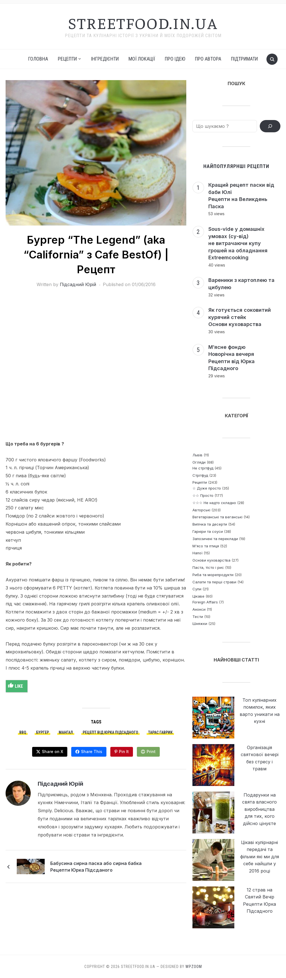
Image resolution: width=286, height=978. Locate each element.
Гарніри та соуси (207, 531)
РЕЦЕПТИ (67, 59)
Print (151, 751)
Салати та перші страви (214, 582)
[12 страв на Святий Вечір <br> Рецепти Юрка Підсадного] (213, 907)
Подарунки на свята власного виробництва (259, 802)
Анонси (199, 609)
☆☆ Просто (202, 495)
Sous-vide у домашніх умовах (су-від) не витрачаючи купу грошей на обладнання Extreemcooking (238, 243)
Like (15, 685)
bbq (22, 732)
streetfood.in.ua (143, 22)
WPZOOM (193, 966)
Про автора (208, 59)
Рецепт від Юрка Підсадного (110, 732)
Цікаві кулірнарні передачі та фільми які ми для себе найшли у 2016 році (259, 857)
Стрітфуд (200, 475)
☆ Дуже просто (206, 488)
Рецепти (199, 482)
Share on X (52, 751)
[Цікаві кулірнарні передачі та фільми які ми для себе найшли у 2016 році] (213, 860)
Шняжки (199, 623)
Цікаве (198, 596)
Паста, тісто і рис (208, 567)
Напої (197, 553)
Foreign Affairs (205, 602)
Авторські (201, 510)
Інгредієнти (105, 59)
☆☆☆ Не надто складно (214, 502)
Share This (91, 751)
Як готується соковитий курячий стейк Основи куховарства (239, 317)
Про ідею (175, 59)
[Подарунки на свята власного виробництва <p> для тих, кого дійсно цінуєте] (213, 812)
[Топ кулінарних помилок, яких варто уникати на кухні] (213, 718)
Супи (196, 589)
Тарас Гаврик (160, 732)
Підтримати (244, 59)
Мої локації (141, 59)
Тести (197, 616)
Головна (38, 59)
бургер (42, 732)
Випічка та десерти (209, 524)
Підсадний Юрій (78, 284)
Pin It (124, 751)
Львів (197, 455)
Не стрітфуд (202, 468)
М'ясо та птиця (205, 546)
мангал (66, 732)
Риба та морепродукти (212, 574)
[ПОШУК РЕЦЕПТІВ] (270, 126)
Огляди (199, 462)
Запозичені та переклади (215, 538)
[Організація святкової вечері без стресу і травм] (213, 765)
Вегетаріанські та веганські (217, 517)
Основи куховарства (211, 560)
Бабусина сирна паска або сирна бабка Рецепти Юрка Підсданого (96, 866)
